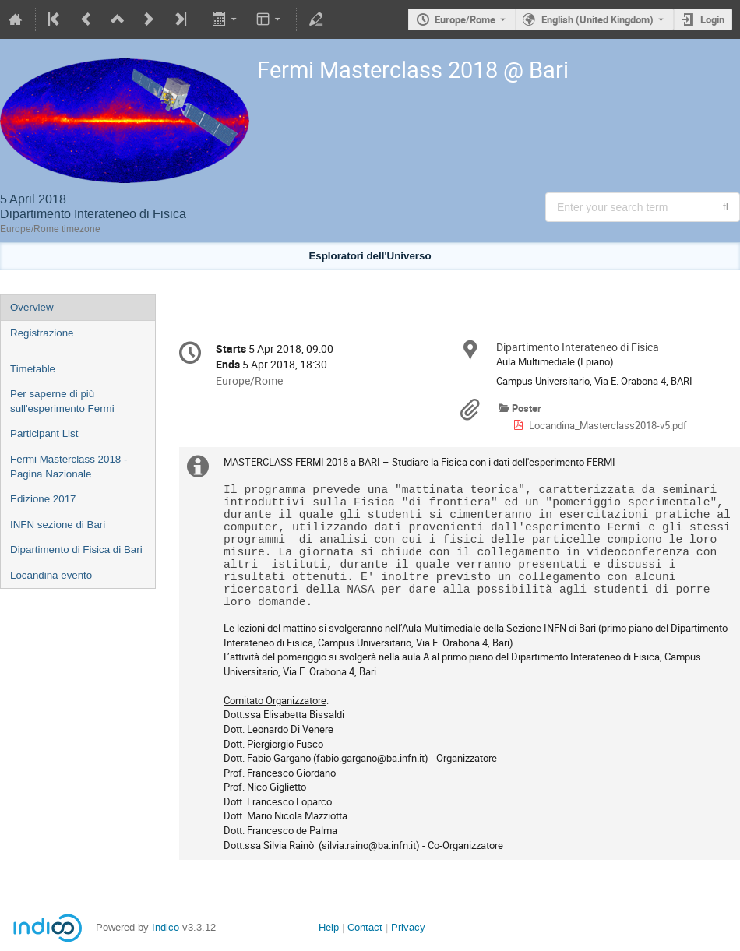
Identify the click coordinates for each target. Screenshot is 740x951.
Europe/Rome (465, 19)
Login (712, 19)
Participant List (44, 433)
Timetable (32, 369)
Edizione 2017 (43, 499)
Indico (165, 927)
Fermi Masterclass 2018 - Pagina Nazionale (68, 466)
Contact (364, 927)
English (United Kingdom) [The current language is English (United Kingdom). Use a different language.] (597, 19)
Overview (32, 307)
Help (329, 927)
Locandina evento (51, 575)
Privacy (408, 927)
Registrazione (42, 333)
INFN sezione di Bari (57, 524)
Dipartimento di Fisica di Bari (76, 549)
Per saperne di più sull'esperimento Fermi (62, 401)
